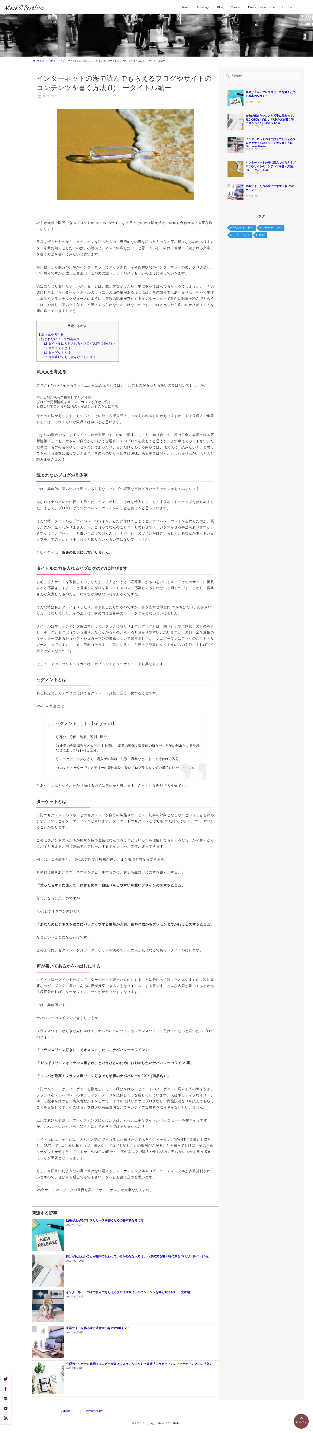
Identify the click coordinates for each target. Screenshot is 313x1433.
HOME (40, 60)
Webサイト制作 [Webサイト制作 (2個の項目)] (243, 228)
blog (52, 60)
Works (236, 7)
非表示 (81, 326)
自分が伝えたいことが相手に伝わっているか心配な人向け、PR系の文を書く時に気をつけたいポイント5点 (137, 1256)
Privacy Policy (94, 1411)
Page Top (301, 1419)
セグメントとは (57, 348)
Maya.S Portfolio (23, 7)
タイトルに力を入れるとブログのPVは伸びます (80, 343)
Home (185, 7)
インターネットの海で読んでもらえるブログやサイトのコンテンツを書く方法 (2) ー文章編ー (129, 1292)
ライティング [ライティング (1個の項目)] (241, 235)
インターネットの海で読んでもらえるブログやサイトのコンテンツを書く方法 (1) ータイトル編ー (271, 166)
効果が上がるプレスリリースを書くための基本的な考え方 (104, 1220)
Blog (220, 7)
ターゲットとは (57, 352)
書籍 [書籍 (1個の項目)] (261, 235)
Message (203, 7)
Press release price (261, 7)
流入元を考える (51, 334)
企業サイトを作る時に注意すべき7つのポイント (98, 1328)
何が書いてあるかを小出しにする (70, 357)
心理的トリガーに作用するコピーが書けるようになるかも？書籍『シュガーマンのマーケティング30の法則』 (139, 1364)
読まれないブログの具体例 (59, 339)
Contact (288, 7)
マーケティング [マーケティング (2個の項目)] (272, 228)
